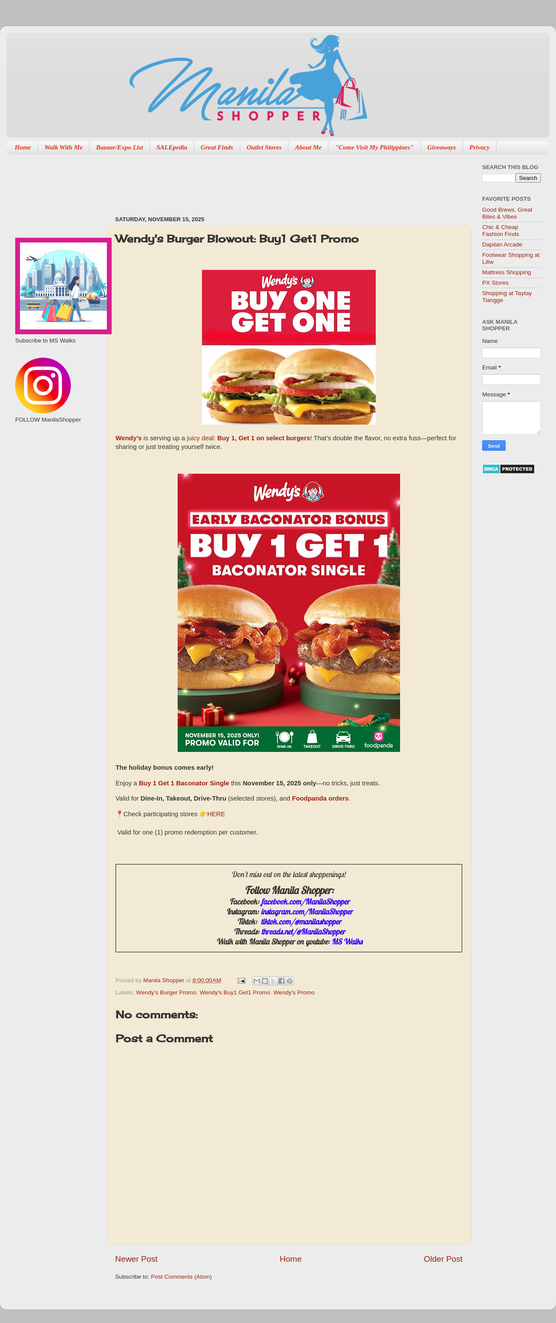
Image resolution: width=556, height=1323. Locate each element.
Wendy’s (129, 439)
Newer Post (136, 1258)
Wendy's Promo (293, 992)
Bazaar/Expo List (119, 147)
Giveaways (441, 147)
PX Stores (495, 282)
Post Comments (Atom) (181, 1276)
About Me (308, 147)
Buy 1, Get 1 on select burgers (263, 439)
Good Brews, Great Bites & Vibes (507, 213)
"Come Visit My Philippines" (374, 147)
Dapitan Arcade (502, 244)
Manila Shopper (164, 980)
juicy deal (200, 438)
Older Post (443, 1258)
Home (23, 147)
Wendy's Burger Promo (166, 992)
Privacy (480, 147)
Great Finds (217, 147)
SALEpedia (171, 147)
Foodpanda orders (320, 799)
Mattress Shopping (506, 272)
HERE (216, 814)
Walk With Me (63, 147)
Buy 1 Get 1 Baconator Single (184, 784)
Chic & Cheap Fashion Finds (500, 230)
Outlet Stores (264, 147)
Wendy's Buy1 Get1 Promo (235, 992)
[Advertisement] (273, 180)
